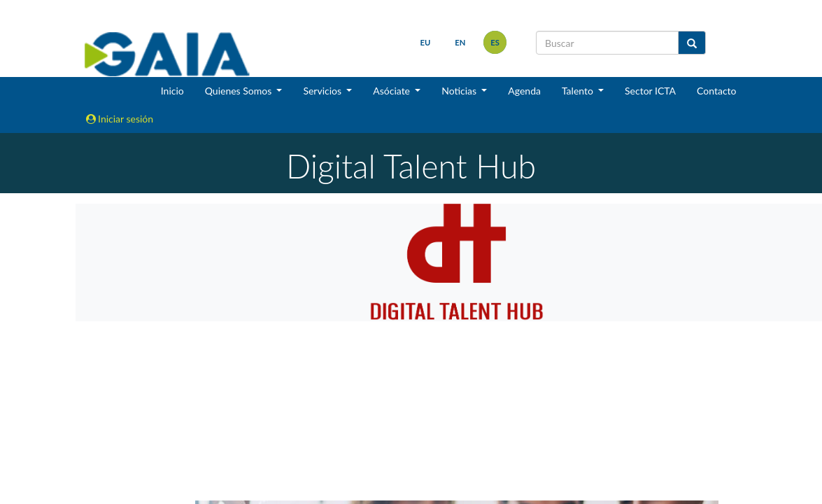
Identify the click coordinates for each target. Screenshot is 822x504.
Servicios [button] (323, 91)
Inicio (172, 91)
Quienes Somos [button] (239, 91)
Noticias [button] (460, 91)
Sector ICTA (650, 91)
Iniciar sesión (120, 119)
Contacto (716, 91)
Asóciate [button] (392, 91)
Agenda (524, 91)
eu (425, 42)
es (494, 42)
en (460, 42)
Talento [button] (579, 91)
